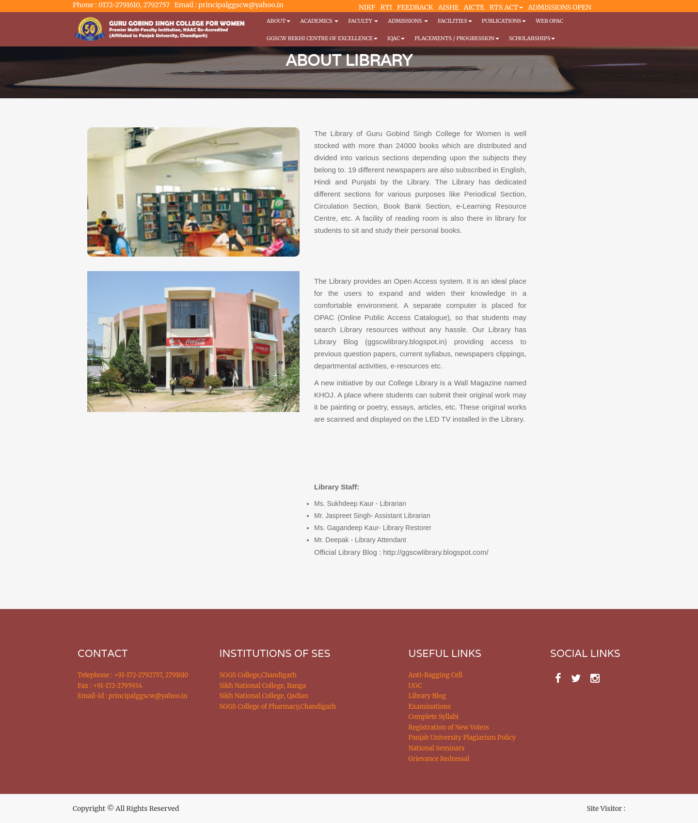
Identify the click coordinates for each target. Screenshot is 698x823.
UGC (415, 686)
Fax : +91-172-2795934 (110, 686)
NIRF (367, 7)
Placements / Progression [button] (456, 38)
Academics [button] (319, 20)
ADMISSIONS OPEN (559, 7)
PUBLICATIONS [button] (504, 20)
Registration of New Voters (449, 727)
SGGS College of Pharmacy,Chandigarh (278, 706)
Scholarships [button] (532, 38)
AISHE (448, 7)
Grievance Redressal (439, 759)
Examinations (430, 706)
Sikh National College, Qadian (264, 696)
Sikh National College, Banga (263, 686)
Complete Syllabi (434, 717)
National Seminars (437, 748)
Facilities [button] (455, 20)
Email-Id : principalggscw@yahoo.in (133, 696)
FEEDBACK (415, 7)
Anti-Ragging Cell (435, 675)
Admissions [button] (408, 20)
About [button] (278, 20)
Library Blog (427, 696)
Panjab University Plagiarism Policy (462, 737)
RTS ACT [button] (507, 7)
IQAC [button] (396, 38)
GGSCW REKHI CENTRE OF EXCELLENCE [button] (322, 38)
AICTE (474, 7)
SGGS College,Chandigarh (258, 675)
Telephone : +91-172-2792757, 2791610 (133, 675)
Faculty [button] (363, 20)
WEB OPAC (549, 20)
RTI (386, 7)
